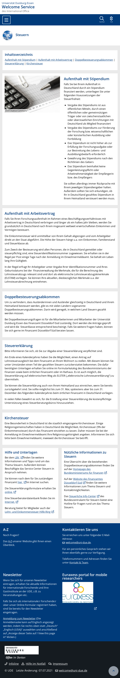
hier (20, 482)
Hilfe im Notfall (33, 664)
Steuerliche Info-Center (82, 496)
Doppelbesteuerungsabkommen (94, 60)
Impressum (58, 664)
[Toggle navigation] (6, 20)
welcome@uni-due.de (78, 542)
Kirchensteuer (34, 63)
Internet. (10, 502)
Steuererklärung (14, 63)
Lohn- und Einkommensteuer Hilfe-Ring (28, 512)
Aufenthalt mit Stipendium (20, 60)
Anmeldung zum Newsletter (19, 618)
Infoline (12, 664)
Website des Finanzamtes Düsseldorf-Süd (83, 480)
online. (9, 492)
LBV (17, 457)
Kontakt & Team (78, 562)
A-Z (10, 541)
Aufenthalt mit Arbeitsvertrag (55, 60)
